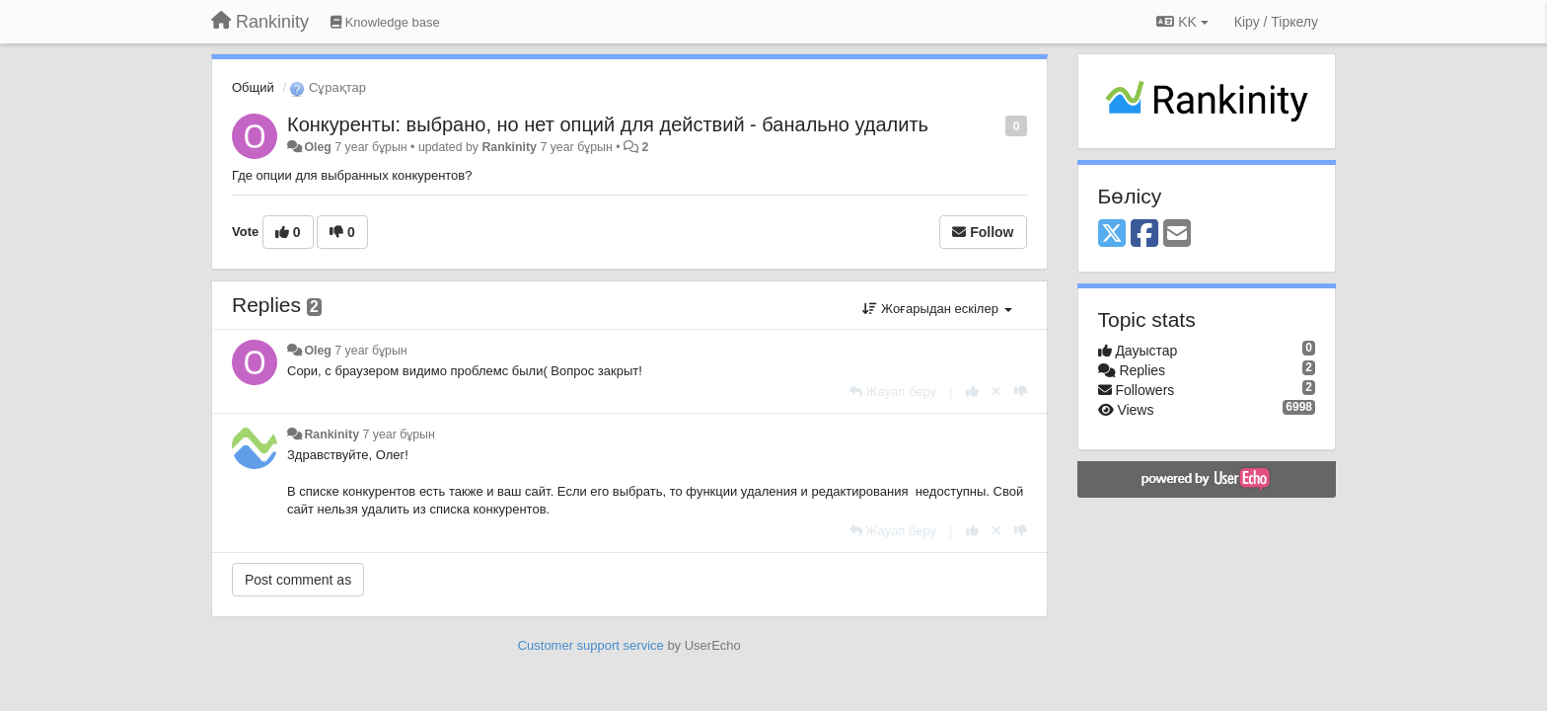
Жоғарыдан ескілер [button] (936, 308)
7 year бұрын (370, 350)
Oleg (317, 147)
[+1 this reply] (972, 391)
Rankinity (509, 147)
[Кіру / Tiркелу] (1276, 22)
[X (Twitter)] (1112, 234)
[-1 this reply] (1020, 391)
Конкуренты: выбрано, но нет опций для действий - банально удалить (607, 124)
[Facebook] (1144, 234)
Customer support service (591, 645)
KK (1182, 22)
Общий (253, 87)
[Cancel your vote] (996, 391)
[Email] (1177, 234)
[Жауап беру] (892, 391)
